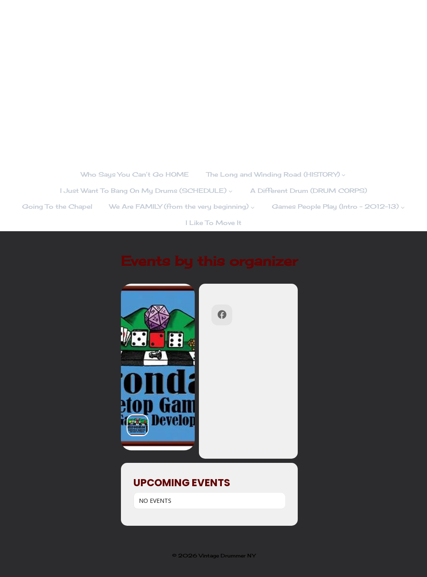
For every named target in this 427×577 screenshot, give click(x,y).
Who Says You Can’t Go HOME (135, 174)
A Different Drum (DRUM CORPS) (308, 191)
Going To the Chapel (57, 206)
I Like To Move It (213, 223)
